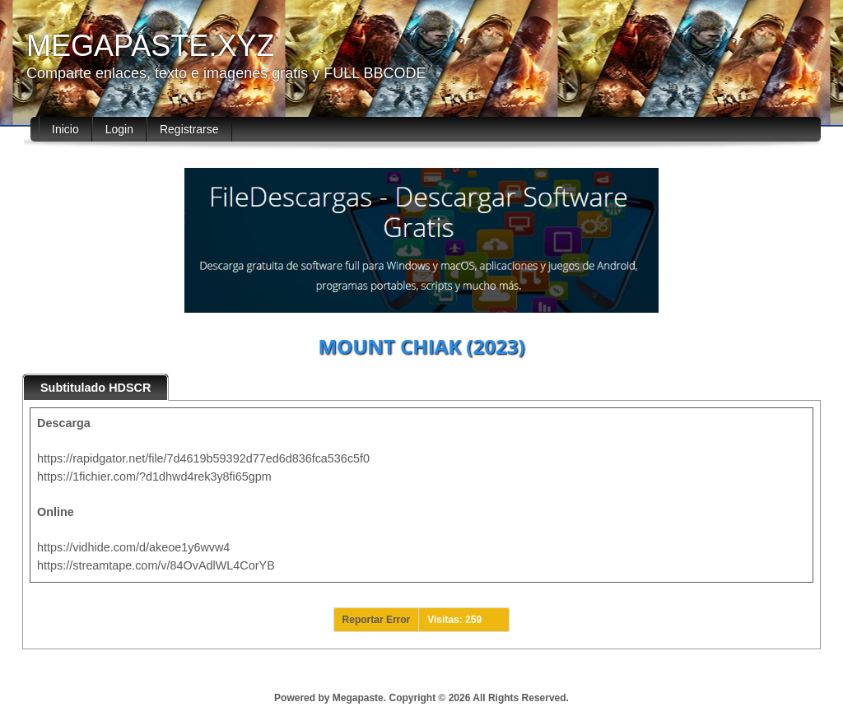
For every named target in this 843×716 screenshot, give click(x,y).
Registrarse (189, 129)
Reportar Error (376, 619)
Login (119, 129)
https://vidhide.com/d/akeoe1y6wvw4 (133, 547)
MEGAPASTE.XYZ (150, 46)
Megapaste (358, 698)
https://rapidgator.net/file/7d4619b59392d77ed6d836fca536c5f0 (203, 458)
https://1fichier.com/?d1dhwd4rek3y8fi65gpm (154, 476)
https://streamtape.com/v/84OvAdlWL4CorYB (156, 565)
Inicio (65, 129)
